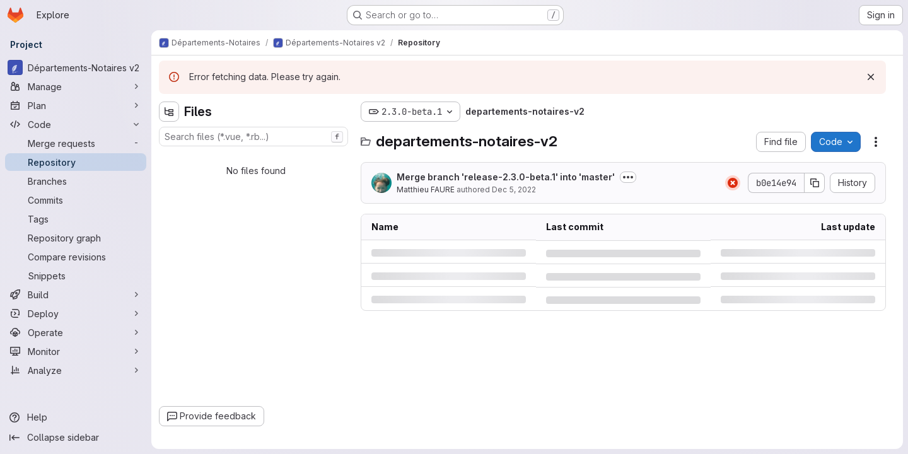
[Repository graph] (75, 238)
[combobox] (253, 136)
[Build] (75, 294)
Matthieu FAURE (426, 189)
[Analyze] (75, 370)
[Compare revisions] (75, 256)
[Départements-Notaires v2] (75, 67)
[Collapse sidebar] (75, 437)
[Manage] (75, 86)
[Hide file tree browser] (169, 112)
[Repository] (75, 162)
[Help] (75, 417)
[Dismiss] (870, 76)
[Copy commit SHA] (815, 183)
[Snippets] (75, 275)
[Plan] (75, 105)
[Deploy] (75, 313)
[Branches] (75, 181)
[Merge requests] (75, 143)
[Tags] (75, 219)
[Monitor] (75, 351)
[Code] (75, 124)
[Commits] (75, 200)
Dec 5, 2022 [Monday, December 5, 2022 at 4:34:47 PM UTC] (514, 189)
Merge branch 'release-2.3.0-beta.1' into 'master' (506, 177)
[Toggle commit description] (628, 177)
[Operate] (75, 332)
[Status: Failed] (732, 182)
